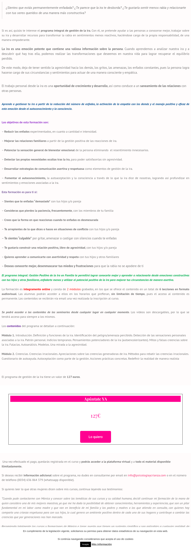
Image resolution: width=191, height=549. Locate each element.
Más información (102, 544)
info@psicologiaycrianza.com (147, 475)
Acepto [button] (85, 544)
